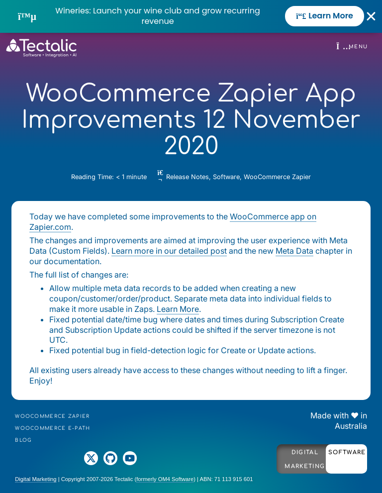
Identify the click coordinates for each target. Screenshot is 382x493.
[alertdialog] (191, 16)
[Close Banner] (371, 16)
